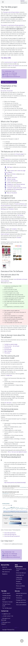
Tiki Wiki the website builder (10, 344)
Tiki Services (19, 598)
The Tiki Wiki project (7, 608)
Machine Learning (11, 179)
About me (4, 567)
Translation (11, 209)
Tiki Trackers (20, 215)
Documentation (8, 349)
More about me (6, 571)
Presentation (10, 186)
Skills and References (21, 602)
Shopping (18, 581)
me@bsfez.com (6, 614)
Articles (14, 174)
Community (18, 588)
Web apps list (19, 595)
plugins (7, 229)
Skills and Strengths (7, 569)
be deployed (6, 159)
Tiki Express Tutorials (7, 602)
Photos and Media (20, 586)
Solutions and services (21, 593)
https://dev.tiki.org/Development (12, 536)
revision (12, 170)
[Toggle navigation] (3, 2)
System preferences (20, 204)
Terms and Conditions (21, 605)
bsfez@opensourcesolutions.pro (12, 76)
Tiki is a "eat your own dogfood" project (17, 452)
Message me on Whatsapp (10, 73)
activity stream (22, 187)
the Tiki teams (8, 403)
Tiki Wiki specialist (6, 595)
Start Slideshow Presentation (9, 82)
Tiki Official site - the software (11, 346)
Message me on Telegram (10, 75)
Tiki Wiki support (6, 593)
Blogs (8, 174)
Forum (8, 181)
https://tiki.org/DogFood (10, 534)
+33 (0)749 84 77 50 (9, 71)
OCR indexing (16, 189)
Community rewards (12, 187)
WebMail (9, 189)
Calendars (9, 177)
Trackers (9, 182)
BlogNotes (5, 574)
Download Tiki (7, 348)
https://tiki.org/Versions (10, 533)
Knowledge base (20, 575)
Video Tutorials (7, 351)
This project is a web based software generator (12, 25)
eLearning (18, 186)
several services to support (10, 62)
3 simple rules (8, 375)
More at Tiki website (12, 193)
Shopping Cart (10, 184)
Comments (15, 181)
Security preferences (6, 205)
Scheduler (19, 237)
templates (14, 229)
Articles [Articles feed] (4, 627)
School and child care (21, 573)
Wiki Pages (9, 167)
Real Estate (19, 583)
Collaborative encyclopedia (19, 578)
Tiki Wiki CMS (6, 57)
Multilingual (3, 209)
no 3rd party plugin (19, 154)
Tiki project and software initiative (11, 12)
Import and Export (5, 234)
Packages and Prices (21, 600)
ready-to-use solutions (13, 65)
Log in (16, 627)
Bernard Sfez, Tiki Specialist (7, 90)
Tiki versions (7, 353)
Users (25, 205)
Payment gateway (20, 184)
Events (15, 177)
